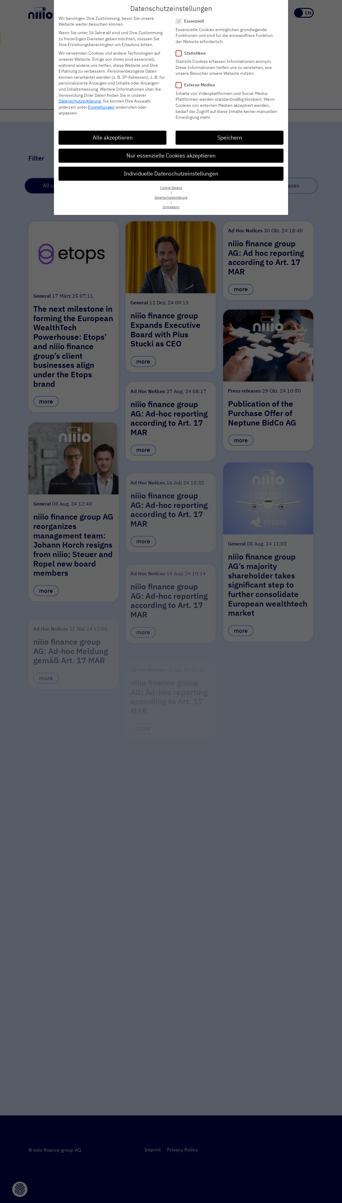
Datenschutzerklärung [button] (171, 195)
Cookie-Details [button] (171, 185)
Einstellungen (101, 104)
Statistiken (193, 50)
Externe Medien (197, 82)
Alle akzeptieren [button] (113, 134)
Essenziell (192, 18)
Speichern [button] (229, 134)
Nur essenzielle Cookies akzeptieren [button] (171, 152)
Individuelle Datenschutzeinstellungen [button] (171, 170)
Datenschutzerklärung (80, 98)
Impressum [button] (171, 204)
